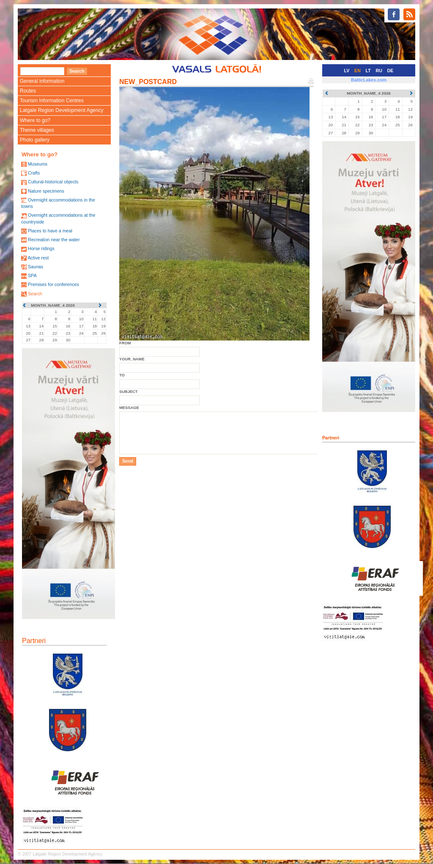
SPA (32, 275)
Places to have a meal (50, 230)
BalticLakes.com (368, 79)
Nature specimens (46, 191)
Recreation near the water (54, 239)
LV (347, 70)
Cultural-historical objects (53, 181)
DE (390, 70)
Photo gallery (34, 140)
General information (42, 81)
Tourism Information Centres (52, 101)
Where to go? (35, 120)
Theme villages (37, 130)
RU (379, 70)
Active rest (38, 257)
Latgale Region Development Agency (61, 110)
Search (35, 293)
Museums (37, 163)
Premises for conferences (53, 284)
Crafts (34, 172)
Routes (28, 91)
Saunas (35, 266)
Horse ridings (41, 248)
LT (368, 70)
